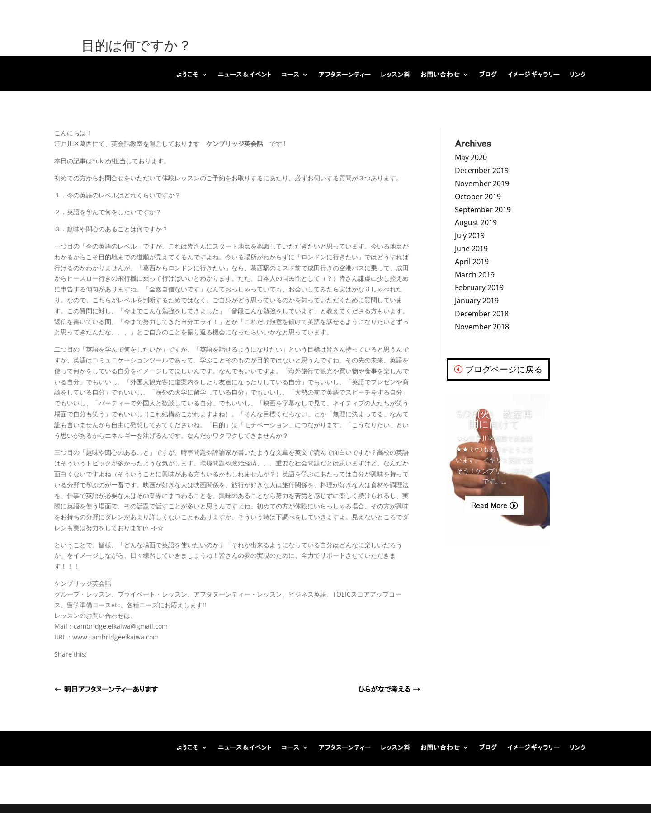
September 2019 (483, 210)
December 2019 (482, 170)
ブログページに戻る (503, 369)
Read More (489, 505)
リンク (578, 74)
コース (291, 74)
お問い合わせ (440, 74)
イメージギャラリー (533, 74)
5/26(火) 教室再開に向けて (494, 418)
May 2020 (471, 157)
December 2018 (482, 314)
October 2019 (478, 197)
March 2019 (475, 275)
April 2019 (472, 262)
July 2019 (470, 235)
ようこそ (187, 74)
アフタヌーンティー (345, 74)
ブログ (488, 74)
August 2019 (476, 222)
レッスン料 (395, 74)
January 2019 (477, 300)
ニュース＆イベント (245, 74)
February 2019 (479, 287)
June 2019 (471, 249)
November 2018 (482, 327)
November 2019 (482, 183)
